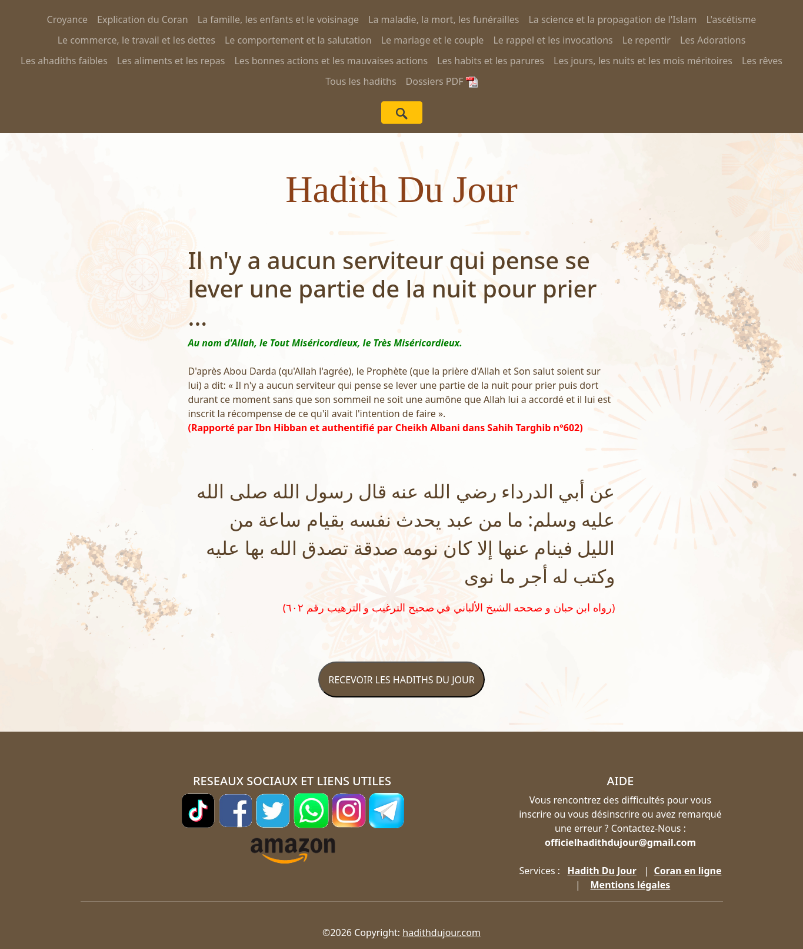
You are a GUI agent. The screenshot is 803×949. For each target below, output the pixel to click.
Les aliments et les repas (171, 60)
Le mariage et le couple (432, 40)
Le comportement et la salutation (298, 40)
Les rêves (762, 60)
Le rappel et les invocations (552, 40)
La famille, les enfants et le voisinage (278, 19)
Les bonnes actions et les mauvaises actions (331, 60)
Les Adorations (712, 40)
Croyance (67, 19)
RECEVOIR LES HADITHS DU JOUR (401, 679)
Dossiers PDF (442, 81)
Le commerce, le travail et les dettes (136, 40)
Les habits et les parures (490, 60)
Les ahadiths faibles (64, 60)
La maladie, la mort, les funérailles (443, 19)
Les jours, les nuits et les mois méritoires (643, 60)
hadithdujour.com (441, 932)
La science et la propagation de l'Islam (612, 19)
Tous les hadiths (360, 81)
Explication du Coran (142, 19)
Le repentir (646, 40)
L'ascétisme (731, 19)
